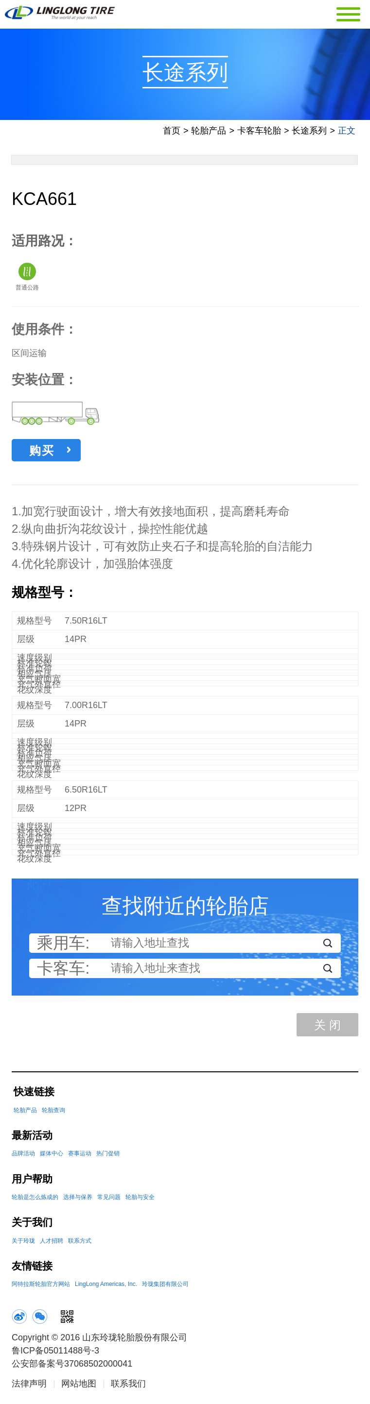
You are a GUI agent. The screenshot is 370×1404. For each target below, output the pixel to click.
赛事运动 (79, 1155)
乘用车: (63, 945)
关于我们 (32, 1224)
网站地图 (78, 1386)
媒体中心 (51, 1155)
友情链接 (32, 1268)
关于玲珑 (23, 1243)
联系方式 (79, 1243)
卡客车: (63, 971)
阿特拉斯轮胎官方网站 (41, 1286)
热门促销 (108, 1155)
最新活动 (32, 1137)
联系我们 (128, 1386)
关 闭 (327, 1027)
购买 (49, 452)
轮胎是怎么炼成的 (35, 1199)
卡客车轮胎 (259, 133)
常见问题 (109, 1199)
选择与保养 (77, 1199)
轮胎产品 (208, 133)
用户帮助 (32, 1181)
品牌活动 (23, 1155)
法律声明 (29, 1386)
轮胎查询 (53, 1112)
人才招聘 (51, 1243)
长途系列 (309, 133)
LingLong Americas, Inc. (106, 1286)
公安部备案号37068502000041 (72, 1366)
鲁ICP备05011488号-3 (55, 1353)
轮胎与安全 (140, 1199)
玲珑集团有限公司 (165, 1286)
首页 (171, 133)
